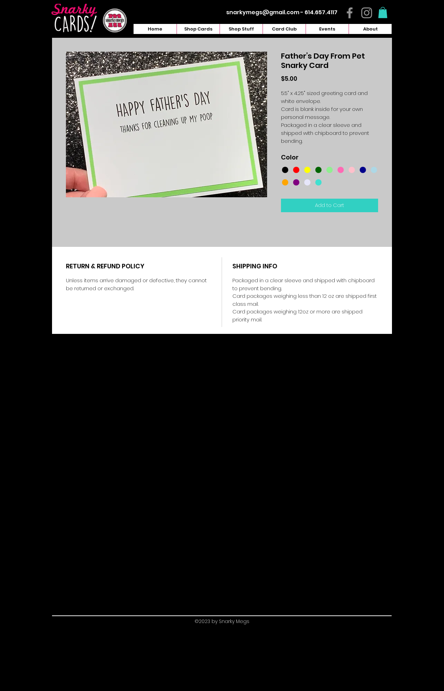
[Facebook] (349, 13)
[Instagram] (366, 13)
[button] (382, 12)
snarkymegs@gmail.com (262, 12)
